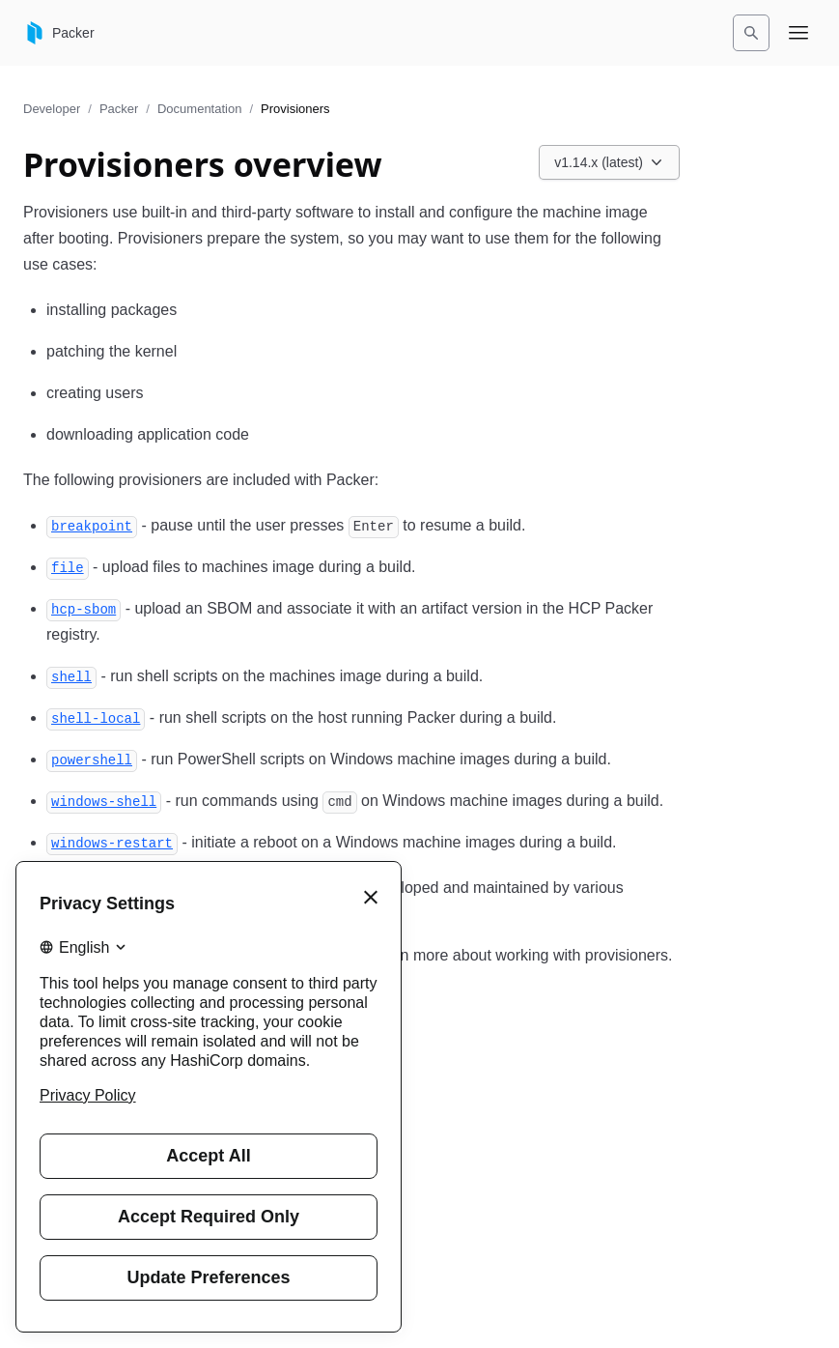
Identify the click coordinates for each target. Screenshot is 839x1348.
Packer (118, 108)
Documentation (199, 108)
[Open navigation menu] (798, 32)
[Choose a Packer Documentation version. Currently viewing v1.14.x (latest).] (609, 162)
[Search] (751, 32)
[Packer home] (59, 32)
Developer (51, 108)
